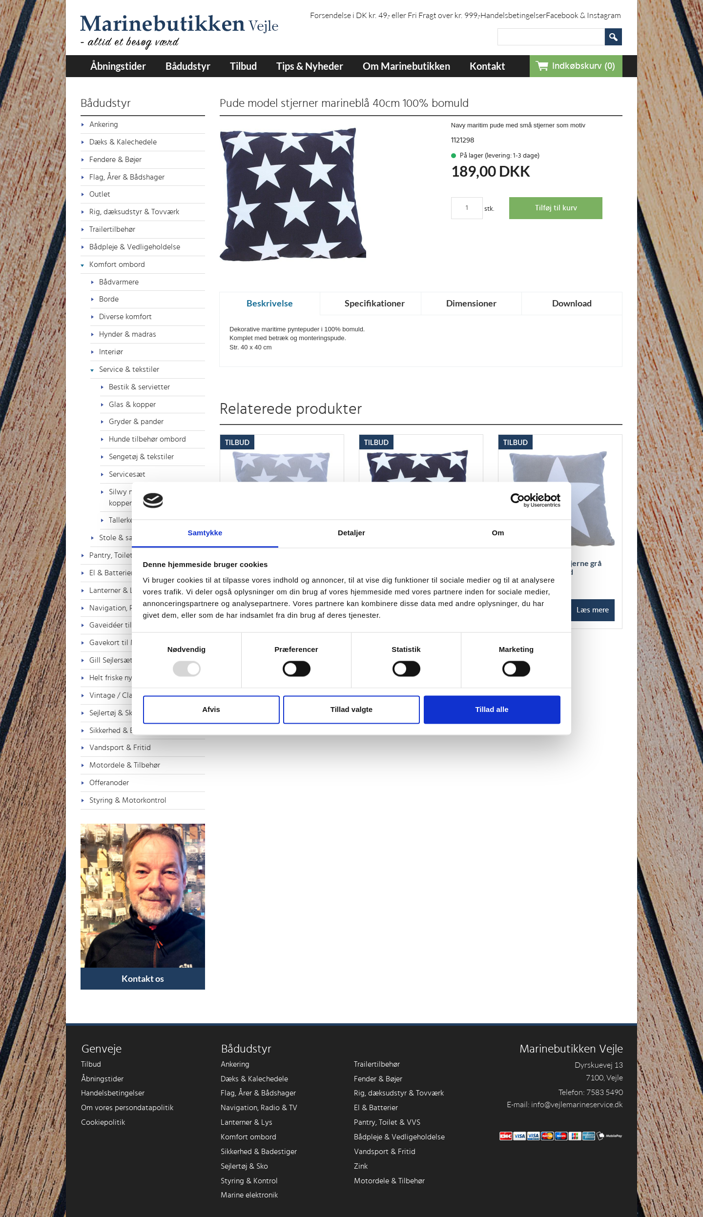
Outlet (99, 194)
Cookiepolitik (103, 1122)
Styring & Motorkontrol (127, 800)
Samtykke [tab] (205, 532)
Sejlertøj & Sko (244, 1166)
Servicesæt (127, 474)
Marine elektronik (249, 1195)
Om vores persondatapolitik (127, 1108)
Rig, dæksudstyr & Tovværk (134, 212)
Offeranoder (109, 783)
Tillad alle (491, 709)
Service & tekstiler (129, 369)
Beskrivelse (270, 303)
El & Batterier (376, 1108)
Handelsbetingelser (513, 15)
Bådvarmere (119, 282)
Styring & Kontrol (249, 1181)
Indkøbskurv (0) (583, 66)
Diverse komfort (125, 317)
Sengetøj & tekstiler (141, 457)
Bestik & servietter (139, 387)
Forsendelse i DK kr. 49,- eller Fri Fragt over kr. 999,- (395, 15)
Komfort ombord (117, 264)
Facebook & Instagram (583, 15)
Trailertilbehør (112, 229)
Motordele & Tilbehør (124, 765)
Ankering (103, 124)
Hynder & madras (127, 334)
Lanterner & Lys (246, 1122)
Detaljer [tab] (351, 532)
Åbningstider (118, 66)
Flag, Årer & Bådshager (127, 177)
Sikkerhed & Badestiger (259, 1152)
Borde (109, 299)
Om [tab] (498, 532)
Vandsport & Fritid (120, 747)
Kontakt (487, 66)
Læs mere (593, 610)
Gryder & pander (136, 422)
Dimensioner (471, 303)
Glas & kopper (132, 404)
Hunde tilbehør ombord (147, 439)
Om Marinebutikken (406, 66)
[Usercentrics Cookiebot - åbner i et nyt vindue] (517, 500)
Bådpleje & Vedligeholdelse (134, 247)
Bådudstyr (187, 66)
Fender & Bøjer (378, 1079)
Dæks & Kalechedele (123, 142)
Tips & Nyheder (309, 66)
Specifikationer (375, 303)
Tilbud (243, 66)
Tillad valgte (351, 709)
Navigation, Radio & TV (259, 1108)
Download (572, 303)
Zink (361, 1166)
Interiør (111, 352)
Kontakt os (143, 978)
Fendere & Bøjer (115, 159)
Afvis (211, 709)
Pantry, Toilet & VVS (387, 1122)
